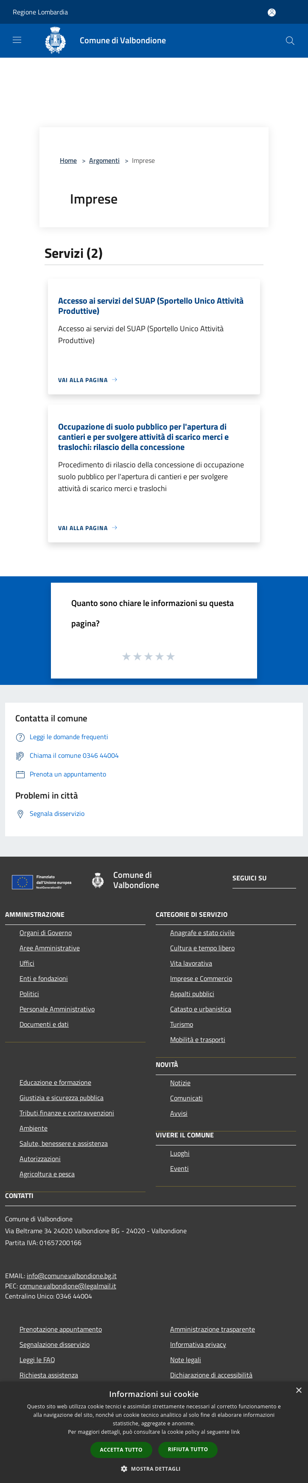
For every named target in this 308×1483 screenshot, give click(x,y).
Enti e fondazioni (44, 978)
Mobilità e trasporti (197, 1039)
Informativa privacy (198, 1344)
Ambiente (34, 1128)
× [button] (298, 1391)
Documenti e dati (44, 1024)
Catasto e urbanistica (200, 1009)
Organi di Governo (46, 932)
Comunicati (186, 1098)
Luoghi (180, 1153)
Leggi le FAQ (37, 1360)
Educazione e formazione (55, 1082)
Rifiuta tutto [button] (188, 1449)
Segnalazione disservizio (55, 1344)
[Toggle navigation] (17, 40)
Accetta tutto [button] (121, 1449)
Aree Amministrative (50, 948)
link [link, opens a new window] (235, 1432)
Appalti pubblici (192, 994)
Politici (29, 994)
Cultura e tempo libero (202, 948)
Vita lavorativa (191, 963)
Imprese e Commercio (201, 978)
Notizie (180, 1083)
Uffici (27, 963)
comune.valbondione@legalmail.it (68, 1286)
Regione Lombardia (40, 12)
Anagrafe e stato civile (202, 932)
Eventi (179, 1168)
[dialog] (154, 1432)
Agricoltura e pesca (47, 1174)
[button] (154, 1468)
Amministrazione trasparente (212, 1329)
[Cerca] (290, 41)
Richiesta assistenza (49, 1375)
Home (68, 160)
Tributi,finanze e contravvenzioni (67, 1113)
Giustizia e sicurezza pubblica (62, 1097)
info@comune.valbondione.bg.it (72, 1276)
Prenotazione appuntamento (61, 1329)
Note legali (185, 1360)
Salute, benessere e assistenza (64, 1143)
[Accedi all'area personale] (271, 12)
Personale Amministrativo (57, 1009)
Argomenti (104, 160)
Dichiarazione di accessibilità (211, 1375)
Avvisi (179, 1113)
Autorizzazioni (40, 1158)
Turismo (181, 1024)
